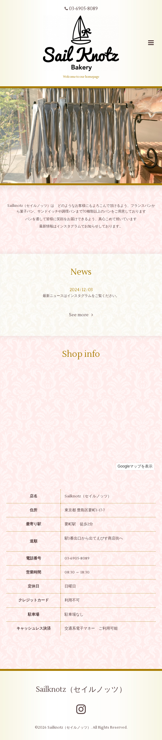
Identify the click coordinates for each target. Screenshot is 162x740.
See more (81, 315)
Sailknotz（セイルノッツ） (81, 689)
